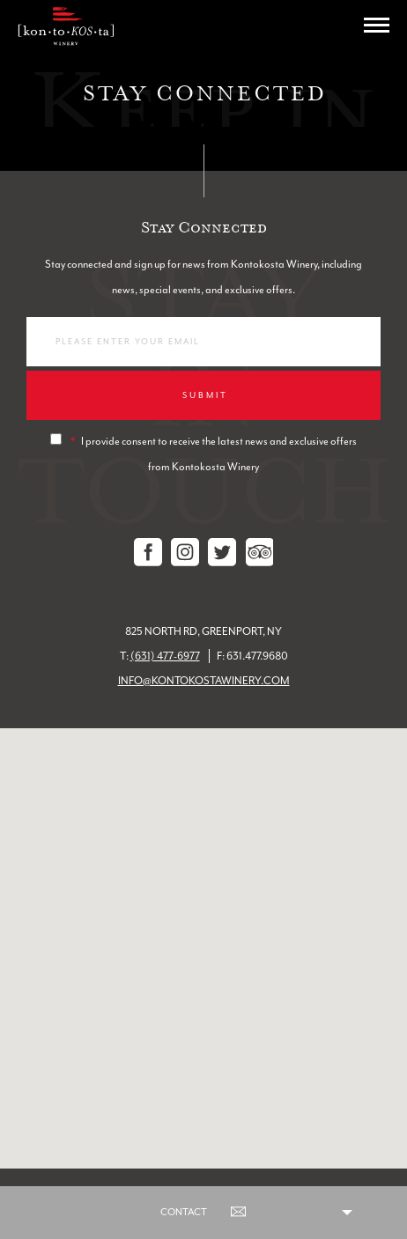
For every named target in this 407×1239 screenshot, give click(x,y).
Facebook (148, 552)
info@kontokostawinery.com (204, 681)
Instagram (185, 552)
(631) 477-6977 (165, 656)
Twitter (222, 552)
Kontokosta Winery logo (66, 26)
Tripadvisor (259, 552)
